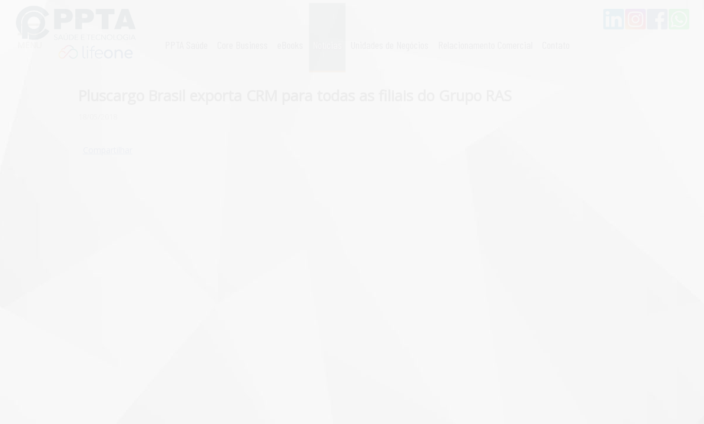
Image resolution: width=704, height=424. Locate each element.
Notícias (327, 44)
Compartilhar (107, 149)
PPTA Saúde (186, 44)
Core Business (242, 44)
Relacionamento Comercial (485, 44)
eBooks (290, 44)
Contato (556, 44)
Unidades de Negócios (390, 44)
